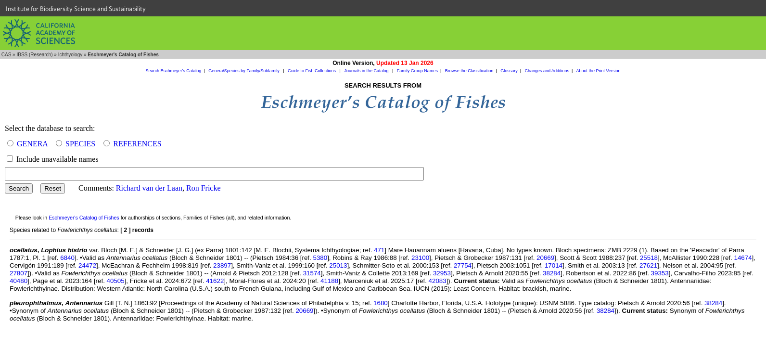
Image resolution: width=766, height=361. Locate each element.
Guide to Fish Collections (312, 70)
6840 (67, 257)
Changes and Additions (546, 70)
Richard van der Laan (149, 188)
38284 (552, 273)
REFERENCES (137, 144)
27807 (18, 273)
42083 (438, 280)
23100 (420, 257)
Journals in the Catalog (367, 70)
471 (379, 250)
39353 (660, 273)
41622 (215, 280)
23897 (222, 265)
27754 (463, 265)
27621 (648, 265)
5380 (320, 257)
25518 (649, 257)
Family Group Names (417, 70)
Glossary (509, 70)
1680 (380, 303)
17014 (553, 265)
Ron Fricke (203, 188)
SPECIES (80, 144)
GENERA (32, 144)
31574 (312, 273)
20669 (545, 257)
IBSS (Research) (34, 54)
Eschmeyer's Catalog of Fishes (84, 217)
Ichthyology (70, 54)
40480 (18, 280)
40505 (116, 280)
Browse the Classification (469, 70)
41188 (329, 280)
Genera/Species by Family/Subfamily (244, 70)
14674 (743, 257)
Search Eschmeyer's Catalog (174, 70)
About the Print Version (598, 70)
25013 (338, 265)
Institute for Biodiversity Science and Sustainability (76, 9)
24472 (87, 265)
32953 (442, 273)
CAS (6, 54)
